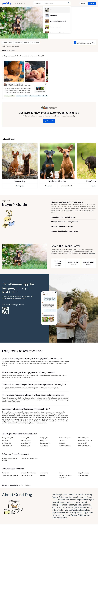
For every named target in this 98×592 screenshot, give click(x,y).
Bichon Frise (44, 473)
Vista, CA (62, 443)
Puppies (12, 50)
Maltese (42, 475)
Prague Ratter (14, 485)
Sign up (92, 3)
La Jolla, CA (63, 440)
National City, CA (64, 438)
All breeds (4, 485)
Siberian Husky (83, 475)
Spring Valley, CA (7, 438)
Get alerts (49, 121)
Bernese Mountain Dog (28, 473)
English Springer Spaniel (10, 475)
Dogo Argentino (83, 473)
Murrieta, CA (44, 445)
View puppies (20, 186)
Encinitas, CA (6, 443)
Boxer (61, 473)
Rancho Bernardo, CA (85, 440)
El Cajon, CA (44, 438)
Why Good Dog (20, 3)
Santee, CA (5, 440)
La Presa (27, 485)
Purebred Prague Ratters (29, 458)
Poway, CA (43, 440)
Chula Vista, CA (83, 438)
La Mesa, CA (25, 438)
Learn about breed (66, 186)
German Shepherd (27, 475)
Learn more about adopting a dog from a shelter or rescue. (27, 423)
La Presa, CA (15, 46)
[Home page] (6, 3)
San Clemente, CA (84, 445)
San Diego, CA (26, 440)
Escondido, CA (26, 443)
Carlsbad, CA (82, 443)
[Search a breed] (57, 3)
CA (22, 485)
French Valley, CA (64, 445)
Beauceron (5, 473)
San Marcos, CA (45, 443)
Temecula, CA (25, 445)
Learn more (92, 253)
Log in (83, 3)
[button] (14, 71)
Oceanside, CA (7, 445)
